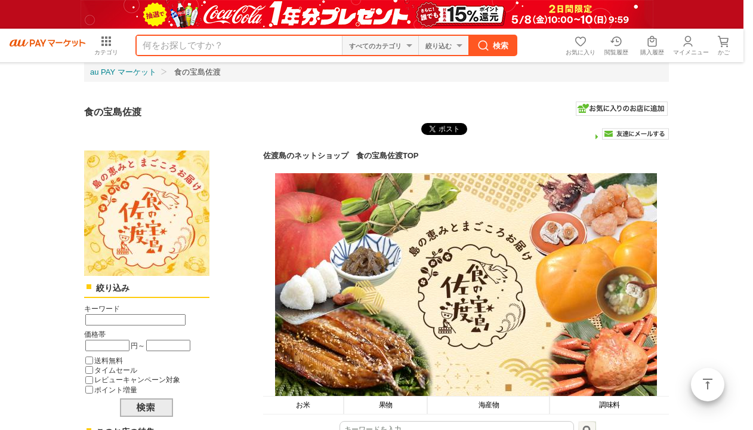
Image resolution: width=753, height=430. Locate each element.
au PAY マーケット (123, 71)
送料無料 (108, 360)
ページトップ (707, 384)
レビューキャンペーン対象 (137, 379)
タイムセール (115, 370)
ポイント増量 (115, 390)
